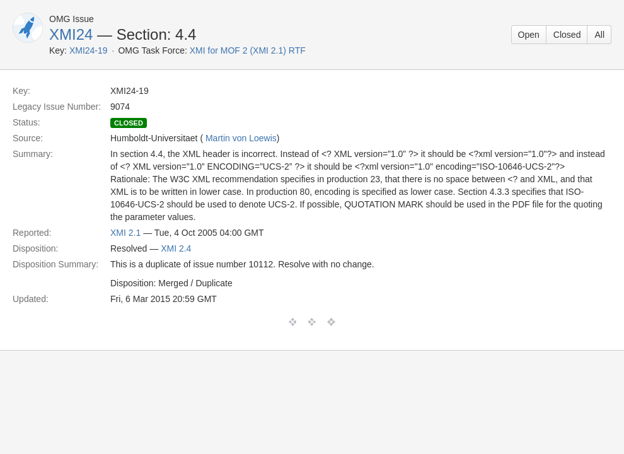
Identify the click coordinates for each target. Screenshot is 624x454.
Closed (567, 35)
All (599, 35)
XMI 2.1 (125, 233)
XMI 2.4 (176, 248)
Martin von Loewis (241, 138)
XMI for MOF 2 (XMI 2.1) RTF (248, 50)
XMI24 (71, 34)
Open (529, 35)
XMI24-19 (88, 50)
